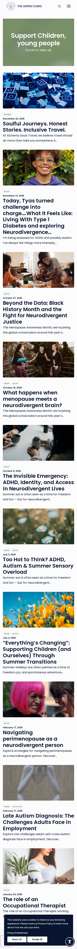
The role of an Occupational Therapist (34, 902)
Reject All (17, 939)
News (6, 383)
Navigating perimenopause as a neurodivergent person (33, 739)
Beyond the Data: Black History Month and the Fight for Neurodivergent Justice (35, 312)
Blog (6, 191)
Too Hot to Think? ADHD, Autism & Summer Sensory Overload (38, 566)
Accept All (37, 939)
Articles (17, 806)
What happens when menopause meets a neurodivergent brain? (32, 399)
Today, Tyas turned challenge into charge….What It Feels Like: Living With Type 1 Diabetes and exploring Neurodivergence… (38, 216)
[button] (69, 6)
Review (7, 114)
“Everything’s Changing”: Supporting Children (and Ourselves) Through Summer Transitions (37, 652)
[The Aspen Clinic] (29, 6)
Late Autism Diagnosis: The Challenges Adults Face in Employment (38, 822)
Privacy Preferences (17, 932)
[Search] (58, 6)
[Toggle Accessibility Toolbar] (69, 941)
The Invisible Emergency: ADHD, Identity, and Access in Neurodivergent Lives (38, 482)
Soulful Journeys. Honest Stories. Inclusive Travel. (35, 127)
